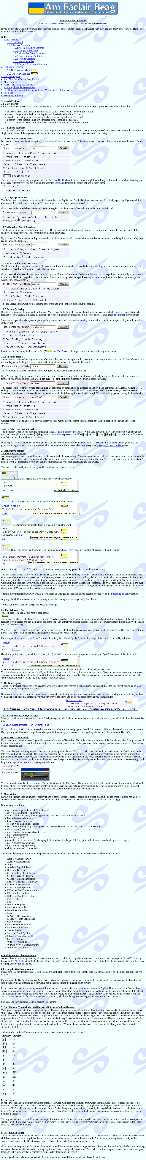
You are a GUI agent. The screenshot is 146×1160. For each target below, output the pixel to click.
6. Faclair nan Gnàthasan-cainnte (17, 84)
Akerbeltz (19, 961)
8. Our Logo (7, 93)
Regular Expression (64, 431)
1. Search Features (10, 39)
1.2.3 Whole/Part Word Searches (29, 53)
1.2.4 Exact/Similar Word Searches (30, 56)
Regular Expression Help (110, 445)
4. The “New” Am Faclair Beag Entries (20, 79)
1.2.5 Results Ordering (24, 58)
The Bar (78, 117)
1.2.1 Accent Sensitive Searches (28, 48)
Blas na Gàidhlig (27, 1018)
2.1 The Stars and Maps (19, 70)
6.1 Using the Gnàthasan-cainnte (19, 87)
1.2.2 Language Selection (25, 50)
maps (54, 604)
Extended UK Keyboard (60, 180)
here (118, 799)
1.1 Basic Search (15, 42)
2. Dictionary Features (12, 67)
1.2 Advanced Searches (18, 45)
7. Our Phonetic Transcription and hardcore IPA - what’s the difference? (35, 90)
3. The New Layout (10, 76)
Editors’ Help (56, 23)
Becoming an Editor (121, 593)
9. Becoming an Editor (12, 95)
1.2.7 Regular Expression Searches (30, 64)
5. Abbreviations (9, 82)
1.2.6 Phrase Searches (23, 61)
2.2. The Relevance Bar (18, 73)
